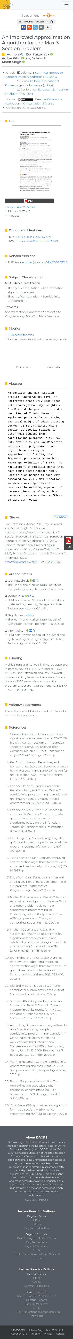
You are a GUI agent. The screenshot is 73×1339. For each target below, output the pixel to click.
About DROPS (19, 1333)
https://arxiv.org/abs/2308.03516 (46, 262)
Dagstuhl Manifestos (36, 1246)
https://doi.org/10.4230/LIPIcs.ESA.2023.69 (33, 562)
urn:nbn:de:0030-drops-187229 (37, 241)
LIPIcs (36, 1220)
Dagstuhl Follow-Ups (36, 1228)
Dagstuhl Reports (36, 1242)
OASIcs (36, 1224)
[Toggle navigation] (66, 4)
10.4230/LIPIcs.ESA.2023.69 (33, 237)
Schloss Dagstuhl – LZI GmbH (45, 1330)
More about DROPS (36, 1200)
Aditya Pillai (11, 58)
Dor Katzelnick (37, 54)
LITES (36, 1250)
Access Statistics (21, 335)
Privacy (48, 1333)
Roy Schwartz (36, 58)
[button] (48, 27)
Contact (60, 1333)
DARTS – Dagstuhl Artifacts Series (36, 1238)
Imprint (35, 1333)
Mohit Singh (11, 62)
